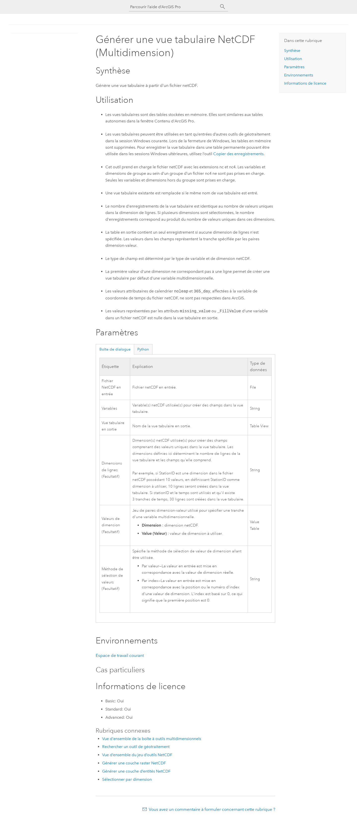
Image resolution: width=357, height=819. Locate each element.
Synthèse (292, 50)
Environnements (298, 75)
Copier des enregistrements (238, 153)
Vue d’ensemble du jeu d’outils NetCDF (137, 754)
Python (143, 349)
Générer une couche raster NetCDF (134, 763)
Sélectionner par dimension (127, 779)
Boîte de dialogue (115, 349)
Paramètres (294, 67)
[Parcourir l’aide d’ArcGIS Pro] (173, 6)
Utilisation (293, 58)
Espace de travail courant (120, 655)
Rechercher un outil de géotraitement (136, 746)
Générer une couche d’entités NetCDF (136, 771)
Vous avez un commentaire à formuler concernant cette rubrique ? (212, 809)
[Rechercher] (222, 6)
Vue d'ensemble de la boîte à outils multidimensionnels (151, 738)
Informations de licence (305, 83)
